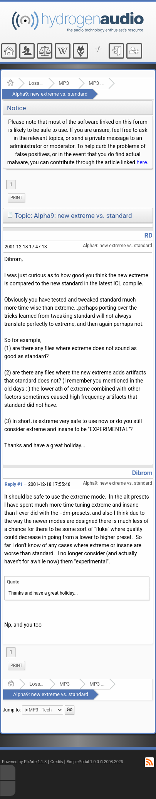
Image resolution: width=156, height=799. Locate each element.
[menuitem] (16, 197)
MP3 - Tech (96, 83)
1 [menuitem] (11, 184)
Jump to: (12, 710)
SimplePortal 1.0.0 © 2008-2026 (95, 762)
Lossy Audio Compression (36, 83)
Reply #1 (14, 484)
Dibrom (142, 473)
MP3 (64, 83)
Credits (56, 762)
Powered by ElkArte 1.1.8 (24, 762)
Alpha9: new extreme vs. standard (49, 94)
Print (16, 197)
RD (148, 235)
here (141, 162)
